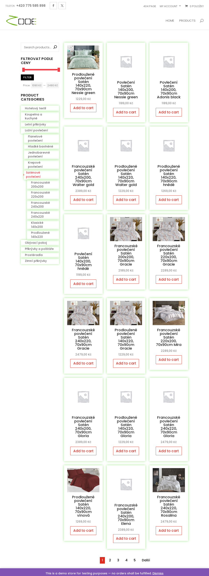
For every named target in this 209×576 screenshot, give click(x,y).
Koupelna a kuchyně (33, 116)
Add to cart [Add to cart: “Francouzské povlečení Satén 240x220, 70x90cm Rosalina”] (169, 530)
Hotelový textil (35, 108)
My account (168, 6)
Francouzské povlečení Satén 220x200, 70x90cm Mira (168, 337)
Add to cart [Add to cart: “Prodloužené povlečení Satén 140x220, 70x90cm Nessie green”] (83, 107)
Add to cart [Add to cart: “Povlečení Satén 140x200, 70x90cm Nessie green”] (126, 112)
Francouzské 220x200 (40, 195)
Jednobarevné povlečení (39, 155)
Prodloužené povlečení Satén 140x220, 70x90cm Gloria (126, 426)
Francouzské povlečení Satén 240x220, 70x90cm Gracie (83, 339)
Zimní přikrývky (36, 261)
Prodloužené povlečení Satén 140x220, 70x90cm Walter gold (126, 175)
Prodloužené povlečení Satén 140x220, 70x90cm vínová (83, 506)
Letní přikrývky (35, 124)
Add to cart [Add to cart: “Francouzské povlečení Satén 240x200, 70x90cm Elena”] (126, 538)
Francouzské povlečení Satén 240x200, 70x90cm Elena (126, 514)
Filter (27, 77)
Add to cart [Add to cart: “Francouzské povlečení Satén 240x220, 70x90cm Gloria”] (169, 451)
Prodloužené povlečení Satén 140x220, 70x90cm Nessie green (83, 83)
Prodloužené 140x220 (40, 235)
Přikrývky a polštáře (39, 249)
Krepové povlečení (35, 165)
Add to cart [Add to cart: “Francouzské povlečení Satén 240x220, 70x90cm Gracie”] (83, 363)
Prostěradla (34, 255)
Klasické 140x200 (37, 225)
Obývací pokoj (36, 243)
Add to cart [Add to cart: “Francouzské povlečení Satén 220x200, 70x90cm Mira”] (169, 359)
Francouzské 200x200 (40, 185)
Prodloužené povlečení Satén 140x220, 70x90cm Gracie (126, 339)
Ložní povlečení (36, 130)
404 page (149, 6)
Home (170, 21)
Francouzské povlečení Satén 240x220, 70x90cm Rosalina (168, 506)
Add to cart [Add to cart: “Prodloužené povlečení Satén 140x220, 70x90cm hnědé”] (169, 199)
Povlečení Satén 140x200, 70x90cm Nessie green (126, 90)
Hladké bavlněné (40, 146)
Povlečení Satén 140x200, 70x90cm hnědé (83, 261)
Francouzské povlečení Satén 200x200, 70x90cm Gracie (126, 255)
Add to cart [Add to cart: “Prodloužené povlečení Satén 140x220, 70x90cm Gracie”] (126, 363)
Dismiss (157, 573)
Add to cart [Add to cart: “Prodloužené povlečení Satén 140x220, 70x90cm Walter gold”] (126, 199)
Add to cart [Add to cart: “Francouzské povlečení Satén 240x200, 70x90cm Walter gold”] (83, 199)
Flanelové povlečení (35, 138)
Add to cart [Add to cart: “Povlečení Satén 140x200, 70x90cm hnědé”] (83, 283)
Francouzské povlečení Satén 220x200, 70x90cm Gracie (168, 255)
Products (187, 21)
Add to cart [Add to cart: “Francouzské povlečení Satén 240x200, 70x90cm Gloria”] (83, 451)
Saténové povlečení (33, 175)
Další (146, 560)
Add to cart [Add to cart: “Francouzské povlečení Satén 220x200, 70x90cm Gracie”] (169, 279)
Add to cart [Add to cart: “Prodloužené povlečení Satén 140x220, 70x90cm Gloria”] (126, 451)
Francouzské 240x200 (40, 205)
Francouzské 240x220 (40, 215)
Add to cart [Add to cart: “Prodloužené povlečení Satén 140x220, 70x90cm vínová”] (83, 530)
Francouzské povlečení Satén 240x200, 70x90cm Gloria (83, 426)
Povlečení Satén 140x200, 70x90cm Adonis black (169, 90)
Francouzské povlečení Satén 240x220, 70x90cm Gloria (168, 426)
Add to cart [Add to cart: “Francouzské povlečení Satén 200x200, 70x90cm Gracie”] (126, 279)
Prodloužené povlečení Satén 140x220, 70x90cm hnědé (169, 175)
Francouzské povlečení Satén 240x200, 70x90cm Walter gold (83, 175)
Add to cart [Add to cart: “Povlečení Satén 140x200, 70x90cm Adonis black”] (169, 112)
